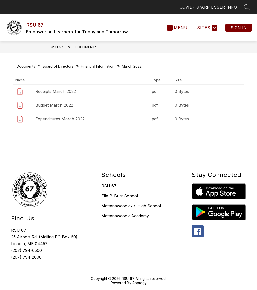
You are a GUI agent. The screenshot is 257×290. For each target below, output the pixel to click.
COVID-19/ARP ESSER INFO (208, 7)
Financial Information (97, 66)
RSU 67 (57, 47)
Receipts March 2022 (55, 91)
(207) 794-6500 (26, 250)
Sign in (239, 27)
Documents (86, 47)
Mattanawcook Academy (125, 215)
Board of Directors (58, 66)
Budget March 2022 (54, 105)
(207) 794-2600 (26, 257)
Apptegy (139, 283)
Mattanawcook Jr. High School (131, 205)
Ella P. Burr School (119, 195)
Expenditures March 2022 (60, 118)
